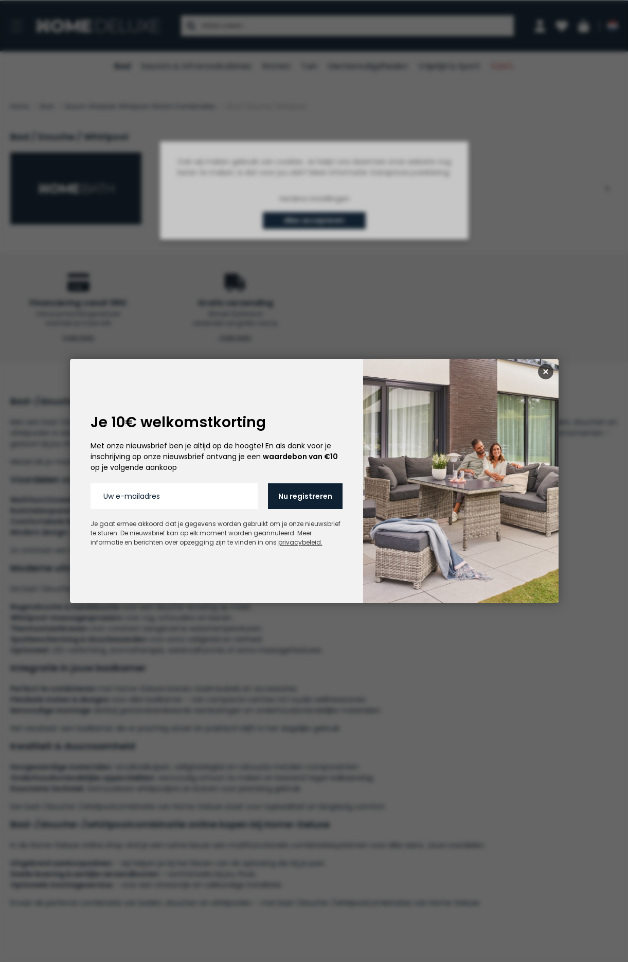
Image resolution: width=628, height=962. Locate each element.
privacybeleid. (300, 542)
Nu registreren (305, 496)
